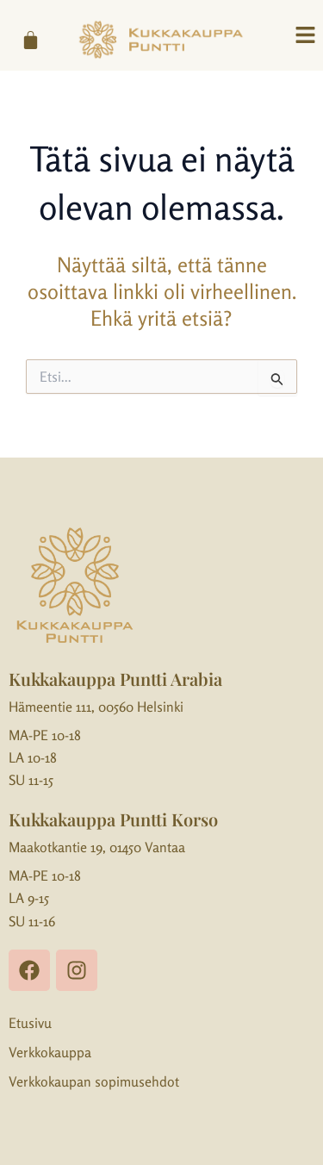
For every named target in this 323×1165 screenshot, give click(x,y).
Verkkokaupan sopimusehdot (94, 1081)
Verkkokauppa (50, 1052)
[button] (306, 35)
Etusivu (30, 1022)
